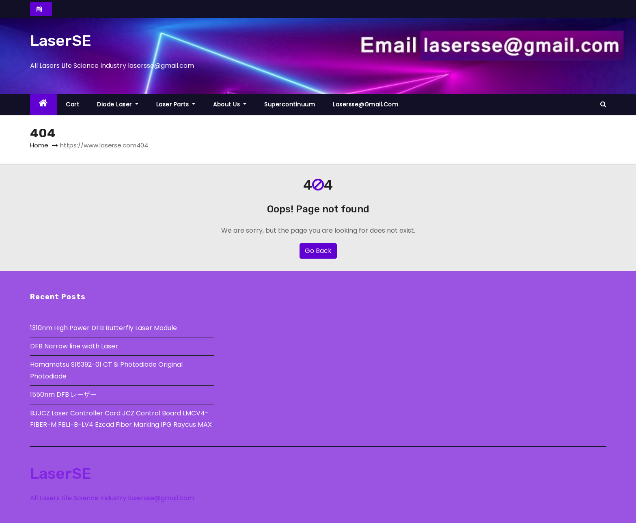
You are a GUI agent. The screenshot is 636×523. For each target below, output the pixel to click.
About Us (229, 104)
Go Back (318, 250)
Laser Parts (176, 104)
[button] (603, 104)
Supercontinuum (289, 104)
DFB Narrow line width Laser (74, 346)
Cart (72, 104)
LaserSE (60, 40)
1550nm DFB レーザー (64, 394)
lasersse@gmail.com (365, 104)
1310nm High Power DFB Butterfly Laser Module (103, 328)
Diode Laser (117, 104)
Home (39, 145)
